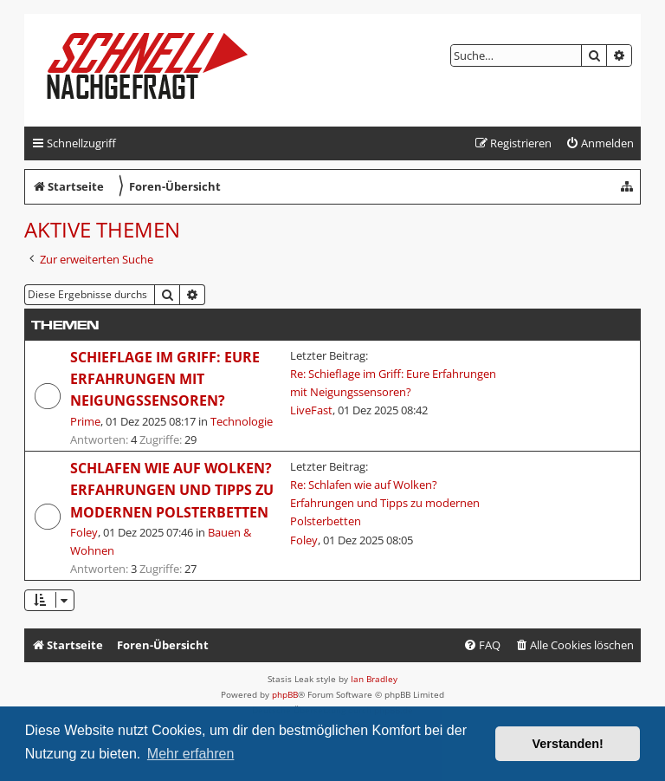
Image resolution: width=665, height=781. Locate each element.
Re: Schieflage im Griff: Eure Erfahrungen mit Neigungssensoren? (393, 383)
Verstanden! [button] (568, 744)
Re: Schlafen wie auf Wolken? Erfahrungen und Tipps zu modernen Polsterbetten (385, 503)
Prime (85, 421)
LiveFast (311, 410)
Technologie (241, 421)
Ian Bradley (374, 679)
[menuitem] (599, 143)
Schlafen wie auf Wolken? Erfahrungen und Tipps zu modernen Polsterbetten (172, 490)
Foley (84, 532)
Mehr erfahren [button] (191, 753)
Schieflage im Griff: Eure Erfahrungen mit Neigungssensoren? (165, 379)
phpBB (285, 694)
